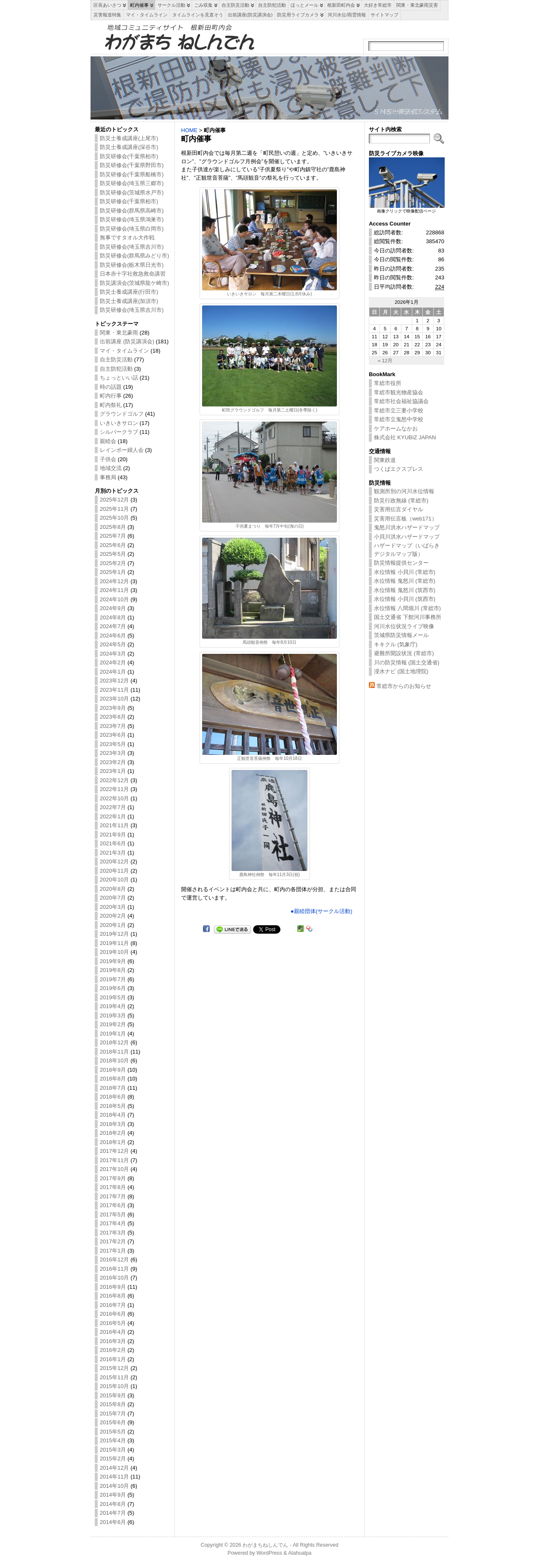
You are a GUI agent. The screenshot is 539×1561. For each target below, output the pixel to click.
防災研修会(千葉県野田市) (132, 165)
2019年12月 (114, 934)
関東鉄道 (385, 460)
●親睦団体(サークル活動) (321, 911)
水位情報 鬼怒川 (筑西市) (404, 590)
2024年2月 (113, 662)
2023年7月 (113, 726)
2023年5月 (113, 744)
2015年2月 (113, 1458)
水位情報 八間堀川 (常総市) (407, 608)
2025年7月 (113, 536)
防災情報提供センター (401, 563)
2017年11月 (114, 1160)
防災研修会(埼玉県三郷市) (132, 183)
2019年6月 (113, 988)
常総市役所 (387, 383)
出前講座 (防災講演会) (127, 341)
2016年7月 (113, 1305)
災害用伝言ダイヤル (398, 509)
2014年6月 (113, 1522)
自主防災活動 (116, 359)
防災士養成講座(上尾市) (129, 138)
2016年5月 (113, 1323)
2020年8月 (113, 889)
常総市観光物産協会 (398, 392)
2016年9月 (113, 1287)
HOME (189, 130)
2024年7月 (113, 626)
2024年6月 (113, 635)
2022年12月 (114, 780)
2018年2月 (113, 1133)
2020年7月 (113, 898)
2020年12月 (114, 861)
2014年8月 (113, 1504)
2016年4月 (113, 1332)
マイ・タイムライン (124, 351)
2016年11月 (114, 1269)
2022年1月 (113, 816)
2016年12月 (114, 1259)
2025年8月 (113, 527)
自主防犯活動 (116, 369)
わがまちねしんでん (265, 1545)
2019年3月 (113, 1015)
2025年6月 (113, 545)
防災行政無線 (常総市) (401, 500)
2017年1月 (113, 1251)
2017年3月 (113, 1232)
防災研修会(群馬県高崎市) (132, 210)
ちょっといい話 (119, 377)
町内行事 (111, 396)
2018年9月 (113, 1070)
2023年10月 (114, 699)
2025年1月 (113, 572)
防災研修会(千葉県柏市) (129, 156)
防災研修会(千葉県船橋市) (132, 174)
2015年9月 (113, 1395)
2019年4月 (113, 1006)
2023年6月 (113, 735)
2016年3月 (113, 1341)
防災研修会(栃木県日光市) (132, 265)
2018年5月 (113, 1106)
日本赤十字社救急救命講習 (132, 274)
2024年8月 (113, 617)
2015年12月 (114, 1368)
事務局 (108, 477)
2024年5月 (113, 644)
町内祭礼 (111, 405)
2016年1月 (113, 1359)
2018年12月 (114, 1042)
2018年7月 (113, 1088)
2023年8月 (113, 717)
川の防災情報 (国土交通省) (406, 662)
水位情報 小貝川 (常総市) (404, 572)
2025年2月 (113, 563)
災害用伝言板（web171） (405, 518)
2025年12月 (114, 499)
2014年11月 (114, 1476)
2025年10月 (114, 518)
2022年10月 (114, 798)
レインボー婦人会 (122, 450)
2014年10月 (114, 1486)
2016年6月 (113, 1314)
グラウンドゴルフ (122, 414)
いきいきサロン (119, 423)
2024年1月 (113, 672)
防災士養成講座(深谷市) (129, 147)
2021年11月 (114, 825)
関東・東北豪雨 (119, 332)
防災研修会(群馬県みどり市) (134, 255)
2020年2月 (113, 916)
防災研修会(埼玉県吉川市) (132, 247)
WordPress (269, 1553)
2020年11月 (114, 871)
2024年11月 (114, 590)
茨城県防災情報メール (401, 635)
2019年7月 (113, 979)
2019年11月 (114, 943)
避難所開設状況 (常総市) (404, 653)
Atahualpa (300, 1553)
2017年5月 (113, 1214)
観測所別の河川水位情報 (404, 491)
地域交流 (111, 468)
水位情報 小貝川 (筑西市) (404, 599)
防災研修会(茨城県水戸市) (132, 192)
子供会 (108, 459)
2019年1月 (113, 1033)
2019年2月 (113, 1024)
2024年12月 (114, 581)
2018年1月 (113, 1142)
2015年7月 (113, 1413)
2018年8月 (113, 1078)
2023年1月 (113, 771)
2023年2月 (113, 762)
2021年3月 (113, 853)
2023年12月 (114, 680)
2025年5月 (113, 554)
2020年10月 (114, 879)
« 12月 (385, 360)
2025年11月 (114, 509)
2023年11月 (114, 690)
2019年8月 (113, 970)
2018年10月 (114, 1060)
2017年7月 (113, 1196)
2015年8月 (113, 1404)
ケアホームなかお (396, 428)
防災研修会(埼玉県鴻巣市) (132, 219)
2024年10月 (114, 599)
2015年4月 (113, 1440)
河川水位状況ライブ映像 (404, 626)
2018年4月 (113, 1115)
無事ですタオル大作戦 (127, 237)
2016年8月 (113, 1296)
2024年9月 (113, 608)
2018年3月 (113, 1124)
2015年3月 (113, 1450)
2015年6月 (113, 1422)
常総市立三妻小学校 (398, 410)
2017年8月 (113, 1187)
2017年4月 (113, 1223)
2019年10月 (114, 952)
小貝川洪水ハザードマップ (407, 537)
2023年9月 (113, 708)
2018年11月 (114, 1052)
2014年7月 (113, 1513)
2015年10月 (114, 1386)
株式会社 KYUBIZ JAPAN (405, 437)
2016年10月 (114, 1277)
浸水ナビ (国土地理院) (401, 671)
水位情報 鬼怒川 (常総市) (404, 581)
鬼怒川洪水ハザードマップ (407, 527)
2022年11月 (114, 789)
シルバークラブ (119, 432)
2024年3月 (113, 653)
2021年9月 (113, 834)
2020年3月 (113, 907)
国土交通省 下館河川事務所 (407, 617)
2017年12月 (114, 1151)
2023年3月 (113, 753)
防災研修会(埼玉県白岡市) (132, 229)
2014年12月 (114, 1468)
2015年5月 (113, 1431)
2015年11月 (114, 1377)
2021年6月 (113, 843)
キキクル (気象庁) (395, 644)
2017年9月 (113, 1178)
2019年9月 (113, 961)
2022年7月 (113, 807)
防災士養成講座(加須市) (129, 301)
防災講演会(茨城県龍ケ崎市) (134, 283)
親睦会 (108, 441)
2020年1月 (113, 925)
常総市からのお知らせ (403, 686)
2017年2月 (113, 1241)
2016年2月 (113, 1350)
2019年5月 (113, 997)
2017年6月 (113, 1205)
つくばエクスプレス (398, 469)
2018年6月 (113, 1097)
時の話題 (111, 387)
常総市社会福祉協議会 (401, 401)
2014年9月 (113, 1495)
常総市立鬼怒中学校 (398, 419)
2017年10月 (114, 1169)
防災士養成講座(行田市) (129, 292)
